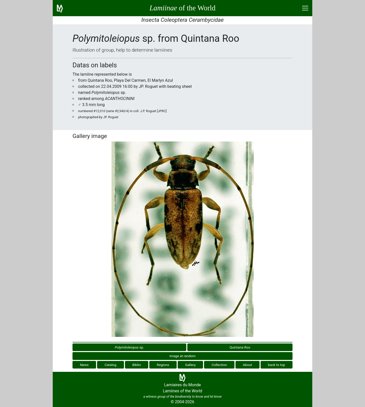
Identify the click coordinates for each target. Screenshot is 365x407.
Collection (219, 365)
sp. (129, 347)
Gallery (190, 365)
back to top (276, 365)
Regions (163, 365)
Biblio (136, 365)
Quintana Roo (240, 347)
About (247, 365)
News (84, 365)
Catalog (110, 365)
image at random (183, 356)
